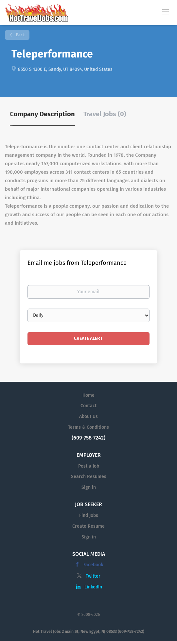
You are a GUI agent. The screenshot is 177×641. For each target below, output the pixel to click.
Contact (88, 406)
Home (88, 395)
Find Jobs (88, 515)
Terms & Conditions (88, 427)
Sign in (88, 487)
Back (20, 35)
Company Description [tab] (42, 114)
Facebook (93, 565)
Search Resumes (88, 476)
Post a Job (88, 466)
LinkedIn (93, 587)
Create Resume (88, 526)
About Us (88, 416)
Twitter (93, 576)
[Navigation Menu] (165, 11)
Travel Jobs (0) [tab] (104, 114)
